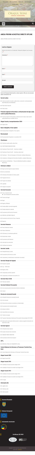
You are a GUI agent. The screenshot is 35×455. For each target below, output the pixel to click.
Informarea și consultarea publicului (9, 233)
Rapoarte (4, 221)
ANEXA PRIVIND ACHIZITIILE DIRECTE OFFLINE (11, 39)
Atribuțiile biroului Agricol (7, 328)
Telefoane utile (5, 389)
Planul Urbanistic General (7, 227)
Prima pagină (5, 1)
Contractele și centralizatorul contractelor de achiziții (13, 257)
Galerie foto (21, 1)
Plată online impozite (6, 105)
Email (3, 74)
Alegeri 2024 (4, 124)
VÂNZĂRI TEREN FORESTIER (8, 334)
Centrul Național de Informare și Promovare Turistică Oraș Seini (15, 352)
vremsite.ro (20, 449)
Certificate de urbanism (7, 245)
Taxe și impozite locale (7, 193)
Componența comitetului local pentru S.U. (11, 275)
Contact (21, 4)
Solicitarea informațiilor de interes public (10, 174)
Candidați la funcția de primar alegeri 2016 (11, 364)
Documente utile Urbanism (7, 239)
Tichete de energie (6, 315)
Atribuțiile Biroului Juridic (7, 251)
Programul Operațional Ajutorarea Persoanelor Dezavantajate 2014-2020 (17, 318)
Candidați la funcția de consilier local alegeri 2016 (12, 367)
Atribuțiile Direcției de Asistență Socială (10, 297)
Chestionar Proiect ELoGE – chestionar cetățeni (12, 149)
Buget (3, 200)
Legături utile (5, 386)
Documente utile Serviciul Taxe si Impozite (11, 218)
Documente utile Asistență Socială (9, 306)
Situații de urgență (6, 263)
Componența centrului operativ (8, 272)
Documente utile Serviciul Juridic (9, 254)
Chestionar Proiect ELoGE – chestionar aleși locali (12, 152)
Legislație (4, 183)
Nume (3, 68)
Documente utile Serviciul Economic (9, 212)
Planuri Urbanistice (6, 230)
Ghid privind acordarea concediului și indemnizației (13, 303)
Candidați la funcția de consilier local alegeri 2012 (12, 376)
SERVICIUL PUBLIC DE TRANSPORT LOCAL (11, 344)
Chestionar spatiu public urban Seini (9, 143)
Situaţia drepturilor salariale (8, 209)
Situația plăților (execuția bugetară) (9, 206)
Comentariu (5, 55)
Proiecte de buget (6, 197)
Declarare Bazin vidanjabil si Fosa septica (11, 130)
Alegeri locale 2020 (6, 358)
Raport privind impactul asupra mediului (10, 168)
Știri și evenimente (13, 1)
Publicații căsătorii (6, 281)
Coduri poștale (5, 392)
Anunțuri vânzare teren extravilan (9, 331)
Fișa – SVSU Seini (6, 266)
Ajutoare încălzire (5, 309)
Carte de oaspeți (28, 1)
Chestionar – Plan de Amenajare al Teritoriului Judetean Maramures (16, 155)
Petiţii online (4, 108)
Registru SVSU (5, 269)
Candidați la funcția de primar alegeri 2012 (11, 373)
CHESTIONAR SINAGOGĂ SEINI (8, 146)
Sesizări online (15, 4)
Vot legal (4, 379)
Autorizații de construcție (7, 242)
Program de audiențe (6, 180)
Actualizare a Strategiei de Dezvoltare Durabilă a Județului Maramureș (17, 158)
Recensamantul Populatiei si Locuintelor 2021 (11, 137)
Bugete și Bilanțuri (6, 203)
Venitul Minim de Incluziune (8, 312)
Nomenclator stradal (6, 236)
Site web (4, 80)
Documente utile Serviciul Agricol (9, 337)
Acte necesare (5, 300)
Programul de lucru (6, 177)
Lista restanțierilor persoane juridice (11, 194)
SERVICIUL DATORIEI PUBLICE (8, 215)
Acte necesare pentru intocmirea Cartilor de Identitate (13, 288)
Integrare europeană (6, 186)
